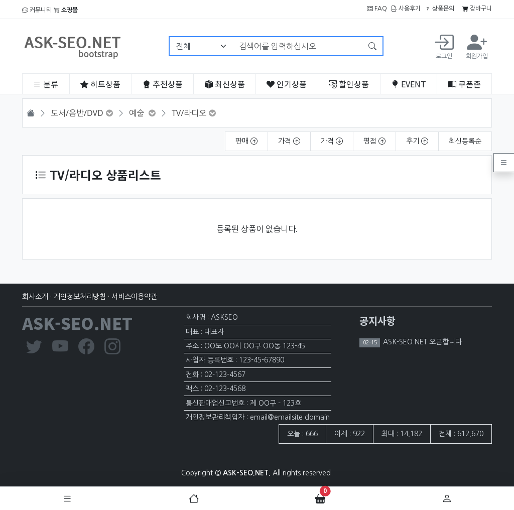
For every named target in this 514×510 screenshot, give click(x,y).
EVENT (408, 84)
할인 (349, 84)
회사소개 (35, 296)
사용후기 (406, 9)
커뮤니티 (37, 10)
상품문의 (439, 9)
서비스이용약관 (134, 296)
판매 (246, 141)
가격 (289, 141)
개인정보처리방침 (80, 296)
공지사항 (377, 320)
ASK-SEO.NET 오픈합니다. (422, 341)
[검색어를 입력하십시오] (298, 46)
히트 (100, 84)
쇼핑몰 (66, 10)
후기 (417, 141)
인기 (287, 84)
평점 (374, 141)
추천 (163, 84)
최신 (225, 84)
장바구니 (477, 9)
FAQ (377, 9)
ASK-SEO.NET (77, 322)
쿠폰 (464, 84)
